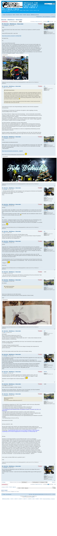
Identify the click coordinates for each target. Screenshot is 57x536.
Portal (4, 14)
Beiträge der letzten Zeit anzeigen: (18, 482)
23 (45, 21)
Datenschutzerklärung (46, 498)
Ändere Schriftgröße (54, 14)
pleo (4, 87)
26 (49, 21)
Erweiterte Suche (52, 4)
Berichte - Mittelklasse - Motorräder (11, 19)
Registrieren (48, 16)
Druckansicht (52, 14)
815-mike (45, 371)
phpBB (25, 496)
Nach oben (54, 84)
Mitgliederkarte (39, 16)
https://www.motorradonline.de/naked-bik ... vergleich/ (12, 150)
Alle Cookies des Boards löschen (38, 494)
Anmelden (53, 16)
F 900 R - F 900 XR (15, 14)
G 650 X (33, 498)
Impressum (53, 498)
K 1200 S (11, 498)
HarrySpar (5, 189)
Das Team (30, 494)
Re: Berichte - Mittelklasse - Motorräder (12, 24)
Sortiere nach (34, 482)
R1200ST (37, 498)
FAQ (44, 16)
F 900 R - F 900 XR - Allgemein (25, 14)
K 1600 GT (20, 498)
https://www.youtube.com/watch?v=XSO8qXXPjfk (11, 35)
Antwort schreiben (4, 21)
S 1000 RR (29, 498)
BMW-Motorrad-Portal (35, 14)
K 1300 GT (16, 498)
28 (52, 21)
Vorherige (3, 482)
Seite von (38, 21)
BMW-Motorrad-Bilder (5, 498)
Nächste (53, 482)
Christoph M (6, 25)
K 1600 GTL (25, 498)
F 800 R (41, 498)
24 (46, 21)
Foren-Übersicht (9, 14)
